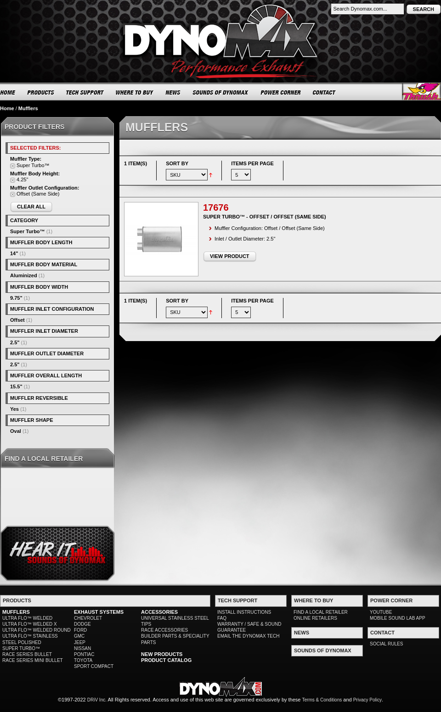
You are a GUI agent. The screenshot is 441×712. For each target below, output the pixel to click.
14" (14, 253)
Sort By (177, 163)
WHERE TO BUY (135, 92)
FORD (80, 630)
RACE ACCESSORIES (164, 630)
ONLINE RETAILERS (315, 618)
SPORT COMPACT (93, 666)
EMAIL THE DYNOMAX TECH (248, 636)
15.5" (16, 386)
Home (7, 108)
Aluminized (23, 275)
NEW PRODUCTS (161, 654)
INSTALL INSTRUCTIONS (244, 612)
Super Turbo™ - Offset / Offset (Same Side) (264, 216)
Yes (14, 409)
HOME (8, 92)
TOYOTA (83, 660)
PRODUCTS (41, 92)
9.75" (16, 298)
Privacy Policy (367, 699)
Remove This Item (12, 165)
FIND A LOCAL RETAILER (321, 612)
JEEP (79, 642)
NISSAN (82, 648)
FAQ (221, 618)
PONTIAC (84, 654)
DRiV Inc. (97, 699)
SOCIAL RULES (386, 643)
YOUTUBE (381, 612)
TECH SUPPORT (85, 92)
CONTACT (324, 92)
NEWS (173, 92)
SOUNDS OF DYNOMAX (220, 92)
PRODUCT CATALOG (166, 660)
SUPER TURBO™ (21, 648)
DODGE (82, 624)
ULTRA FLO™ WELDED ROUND (36, 630)
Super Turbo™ (27, 231)
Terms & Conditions (322, 699)
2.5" (15, 342)
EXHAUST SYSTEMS (99, 612)
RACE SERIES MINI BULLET (32, 660)
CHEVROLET (88, 618)
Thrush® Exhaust (421, 91)
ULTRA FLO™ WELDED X (29, 624)
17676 (216, 207)
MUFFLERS (16, 612)
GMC (79, 636)
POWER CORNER (280, 92)
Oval (15, 431)
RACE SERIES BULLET (27, 654)
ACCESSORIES (159, 612)
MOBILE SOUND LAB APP (397, 618)
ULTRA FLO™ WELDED (27, 618)
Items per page (252, 163)
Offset (17, 320)
